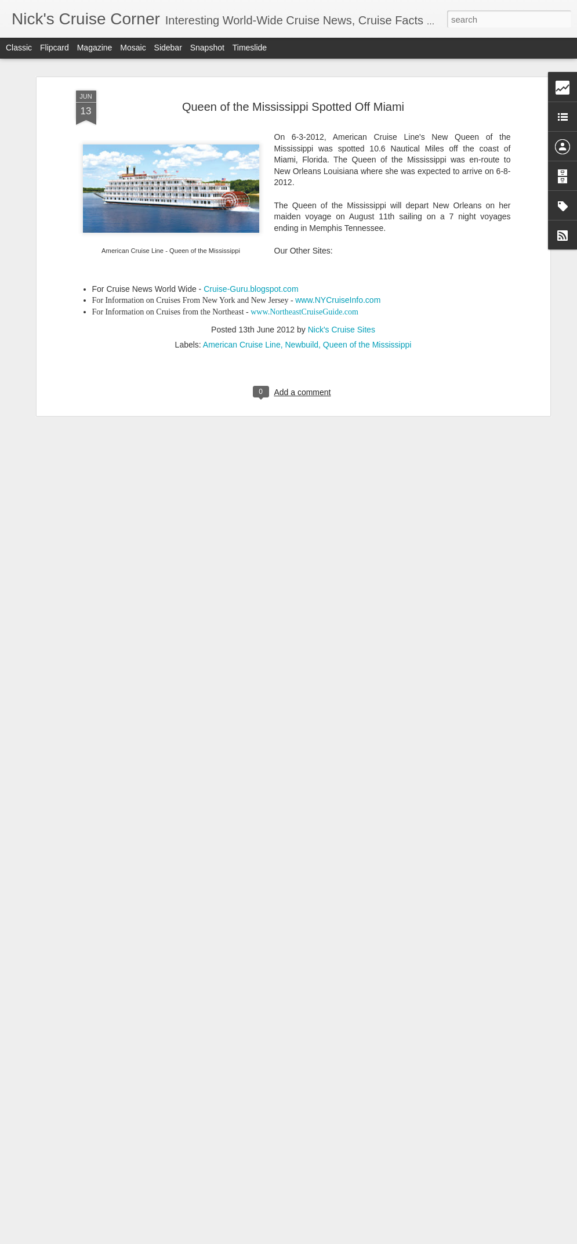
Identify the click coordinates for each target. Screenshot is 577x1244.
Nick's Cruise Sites (341, 282)
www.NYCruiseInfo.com (337, 253)
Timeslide (250, 47)
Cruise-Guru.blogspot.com (251, 241)
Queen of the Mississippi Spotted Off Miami (293, 59)
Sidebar (168, 47)
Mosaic (133, 47)
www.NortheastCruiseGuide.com (304, 265)
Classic (19, 47)
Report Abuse (358, 1237)
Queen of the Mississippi (367, 297)
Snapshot (207, 47)
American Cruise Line (242, 297)
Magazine (95, 47)
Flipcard (54, 47)
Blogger (325, 1237)
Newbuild (301, 297)
